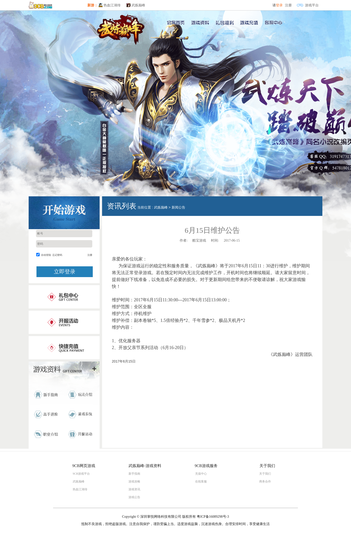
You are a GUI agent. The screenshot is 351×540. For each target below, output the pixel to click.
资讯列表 (121, 206)
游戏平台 (312, 5)
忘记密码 (57, 255)
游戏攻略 (134, 481)
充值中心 (201, 473)
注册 (288, 5)
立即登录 (64, 272)
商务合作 (265, 481)
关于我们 (265, 473)
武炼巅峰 (138, 5)
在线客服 (201, 481)
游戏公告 (134, 497)
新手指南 (134, 473)
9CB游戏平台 (81, 473)
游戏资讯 (134, 489)
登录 (279, 5)
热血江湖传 (112, 5)
